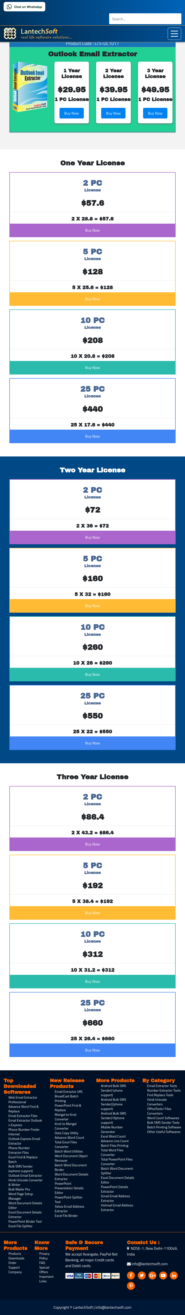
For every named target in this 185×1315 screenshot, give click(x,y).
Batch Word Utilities (69, 1151)
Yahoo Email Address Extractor (69, 1208)
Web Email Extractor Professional (22, 1099)
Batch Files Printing (114, 1145)
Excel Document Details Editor (117, 1180)
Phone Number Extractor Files (19, 1150)
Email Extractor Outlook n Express (25, 1122)
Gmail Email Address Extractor (115, 1198)
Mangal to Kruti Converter (65, 1117)
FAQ (42, 1262)
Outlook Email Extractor (25, 1175)
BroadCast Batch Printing (66, 1098)
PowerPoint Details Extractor (114, 1189)
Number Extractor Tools (164, 1090)
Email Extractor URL (69, 1091)
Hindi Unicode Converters (157, 1102)
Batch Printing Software (164, 1127)
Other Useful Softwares (163, 1131)
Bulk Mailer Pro (19, 1189)
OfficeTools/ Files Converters (159, 1111)
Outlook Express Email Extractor (24, 1141)
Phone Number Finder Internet (24, 1132)
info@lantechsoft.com (147, 1264)
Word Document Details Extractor (71, 1176)
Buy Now (71, 113)
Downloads (16, 1258)
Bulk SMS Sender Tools (163, 1122)
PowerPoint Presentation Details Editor (69, 1188)
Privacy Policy (44, 1256)
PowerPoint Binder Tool (25, 1221)
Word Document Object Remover (71, 1158)
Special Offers (44, 1269)
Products (14, 1253)
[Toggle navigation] (174, 34)
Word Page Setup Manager (20, 1196)
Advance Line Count (115, 1140)
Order (12, 1262)
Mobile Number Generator (112, 1129)
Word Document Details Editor (25, 1205)
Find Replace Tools (160, 1094)
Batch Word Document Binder (71, 1167)
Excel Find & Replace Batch (23, 1159)
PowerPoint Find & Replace (68, 1107)
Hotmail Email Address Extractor (117, 1207)
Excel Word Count (113, 1136)
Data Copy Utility (66, 1132)
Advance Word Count (69, 1137)
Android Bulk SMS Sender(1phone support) (113, 1090)
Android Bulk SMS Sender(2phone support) (113, 1104)
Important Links (46, 1279)
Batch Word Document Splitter (117, 1170)
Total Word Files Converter (112, 1152)
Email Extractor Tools (162, 1085)
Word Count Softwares (163, 1117)
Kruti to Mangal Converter (65, 1126)
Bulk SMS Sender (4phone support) (20, 1168)
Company (15, 1271)
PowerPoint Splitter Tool (68, 1199)
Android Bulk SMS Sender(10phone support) (113, 1118)
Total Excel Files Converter (66, 1144)
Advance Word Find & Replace (23, 1109)
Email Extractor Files (22, 1115)
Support (14, 1267)
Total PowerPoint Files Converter (116, 1161)
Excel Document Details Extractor (25, 1214)
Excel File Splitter (20, 1225)
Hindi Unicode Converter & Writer (25, 1182)
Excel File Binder (66, 1215)
